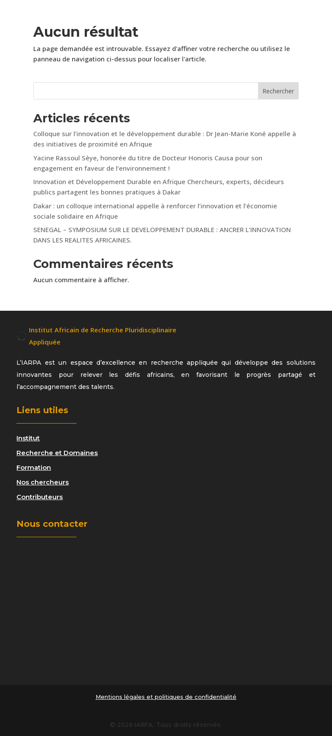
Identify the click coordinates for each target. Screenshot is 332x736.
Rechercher (278, 91)
